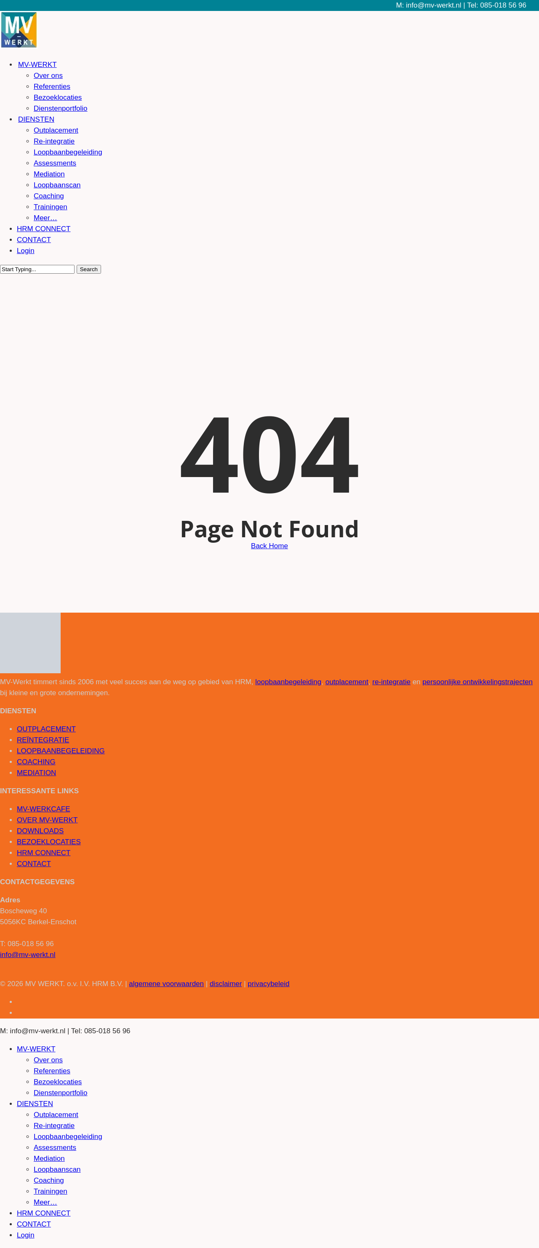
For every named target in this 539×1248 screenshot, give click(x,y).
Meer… (45, 1202)
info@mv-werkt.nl (28, 955)
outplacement (347, 682)
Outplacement (56, 1115)
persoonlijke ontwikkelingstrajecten (477, 682)
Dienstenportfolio (61, 1093)
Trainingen (50, 1191)
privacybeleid (268, 984)
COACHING (36, 762)
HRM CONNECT (44, 853)
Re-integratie (54, 1126)
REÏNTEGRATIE (43, 740)
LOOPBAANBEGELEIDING (61, 751)
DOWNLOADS (40, 831)
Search (89, 269)
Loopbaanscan (57, 1169)
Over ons (48, 1060)
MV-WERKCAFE (43, 809)
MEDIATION (36, 773)
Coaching (49, 1180)
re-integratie (391, 682)
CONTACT (34, 864)
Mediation (49, 1159)
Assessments (55, 1148)
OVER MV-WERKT (47, 820)
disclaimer (226, 984)
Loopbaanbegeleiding (68, 1137)
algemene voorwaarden (166, 984)
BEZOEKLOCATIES (49, 842)
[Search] (37, 269)
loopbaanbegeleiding (288, 682)
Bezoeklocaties (58, 1082)
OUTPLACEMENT (46, 729)
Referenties (52, 1071)
